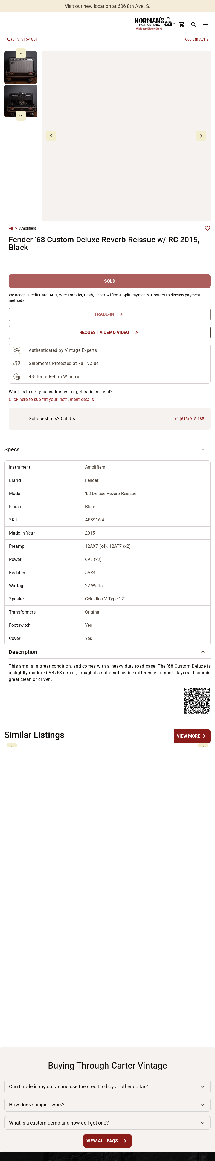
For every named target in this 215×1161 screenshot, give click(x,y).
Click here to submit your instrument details (51, 399)
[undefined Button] (192, 736)
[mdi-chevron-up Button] (21, 53)
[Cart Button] (182, 24)
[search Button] (194, 24)
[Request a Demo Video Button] (110, 332)
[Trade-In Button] (110, 314)
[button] (107, 449)
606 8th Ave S (196, 39)
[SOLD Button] (110, 281)
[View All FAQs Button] (107, 1141)
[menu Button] (206, 24)
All (11, 228)
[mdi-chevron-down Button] (21, 116)
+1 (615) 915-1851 (190, 419)
